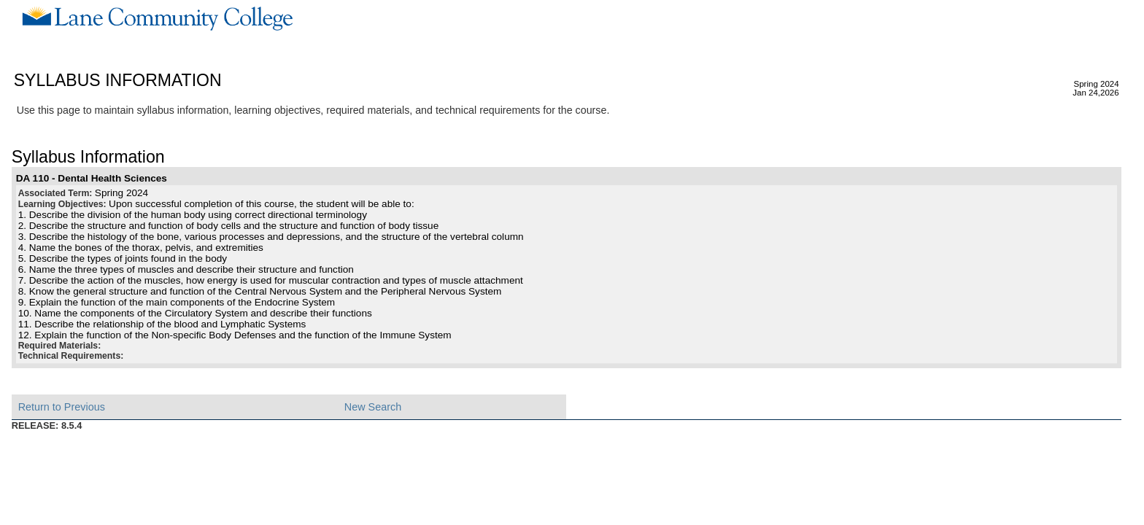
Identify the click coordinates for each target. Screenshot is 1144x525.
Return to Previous (61, 407)
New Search (372, 407)
